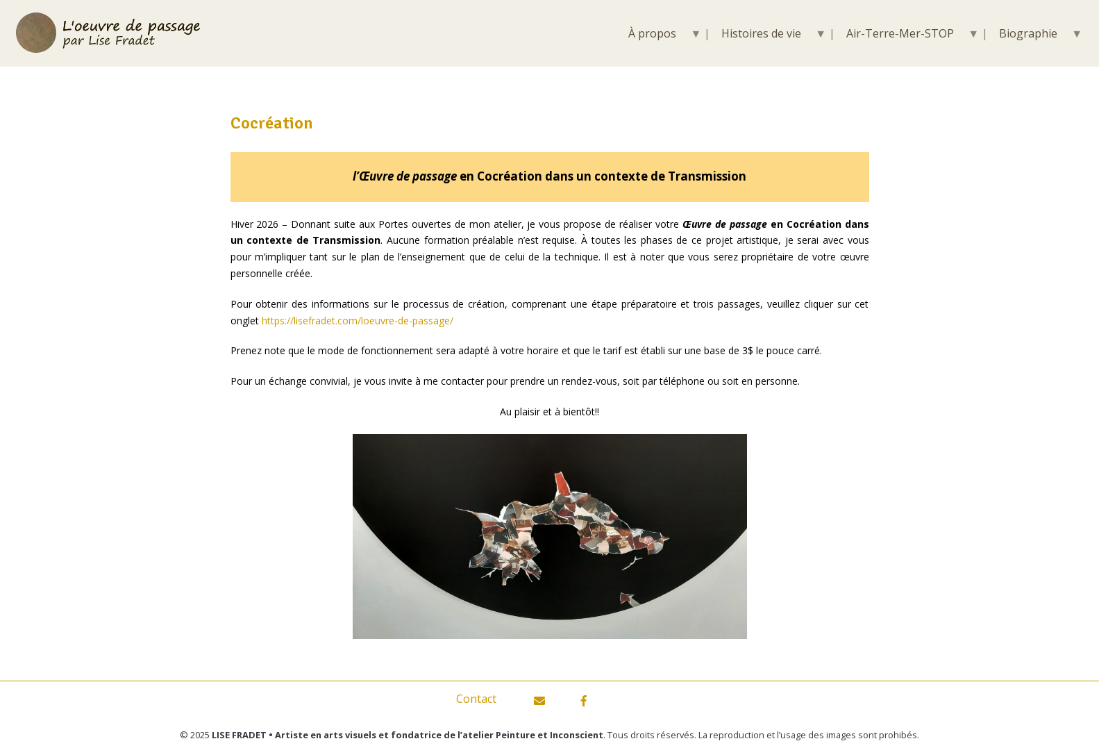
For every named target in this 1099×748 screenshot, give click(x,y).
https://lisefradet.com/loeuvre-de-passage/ (357, 320)
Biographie (1028, 33)
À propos (652, 33)
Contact (476, 698)
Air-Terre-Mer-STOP (900, 33)
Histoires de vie (761, 33)
